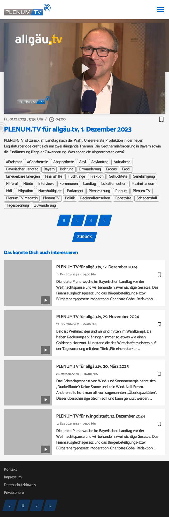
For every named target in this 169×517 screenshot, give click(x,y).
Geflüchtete (118, 177)
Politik (70, 198)
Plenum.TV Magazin (22, 198)
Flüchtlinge (76, 177)
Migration (25, 191)
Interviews (46, 184)
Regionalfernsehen (95, 198)
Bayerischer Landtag (22, 169)
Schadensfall (147, 198)
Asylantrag (99, 162)
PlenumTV (51, 198)
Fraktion (96, 177)
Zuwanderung (45, 206)
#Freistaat (14, 162)
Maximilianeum (143, 184)
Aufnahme (122, 162)
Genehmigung (144, 177)
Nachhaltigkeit (49, 191)
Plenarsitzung (99, 191)
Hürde (28, 184)
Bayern (49, 169)
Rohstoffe (123, 198)
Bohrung (66, 169)
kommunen (69, 184)
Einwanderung (90, 169)
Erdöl (126, 169)
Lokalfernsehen (113, 184)
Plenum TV (141, 191)
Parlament (75, 191)
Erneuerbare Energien (23, 177)
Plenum (121, 191)
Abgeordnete (63, 162)
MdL (9, 191)
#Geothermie (37, 162)
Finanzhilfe (53, 177)
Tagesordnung (17, 206)
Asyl (82, 162)
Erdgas (111, 169)
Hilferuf (12, 184)
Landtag (89, 184)
